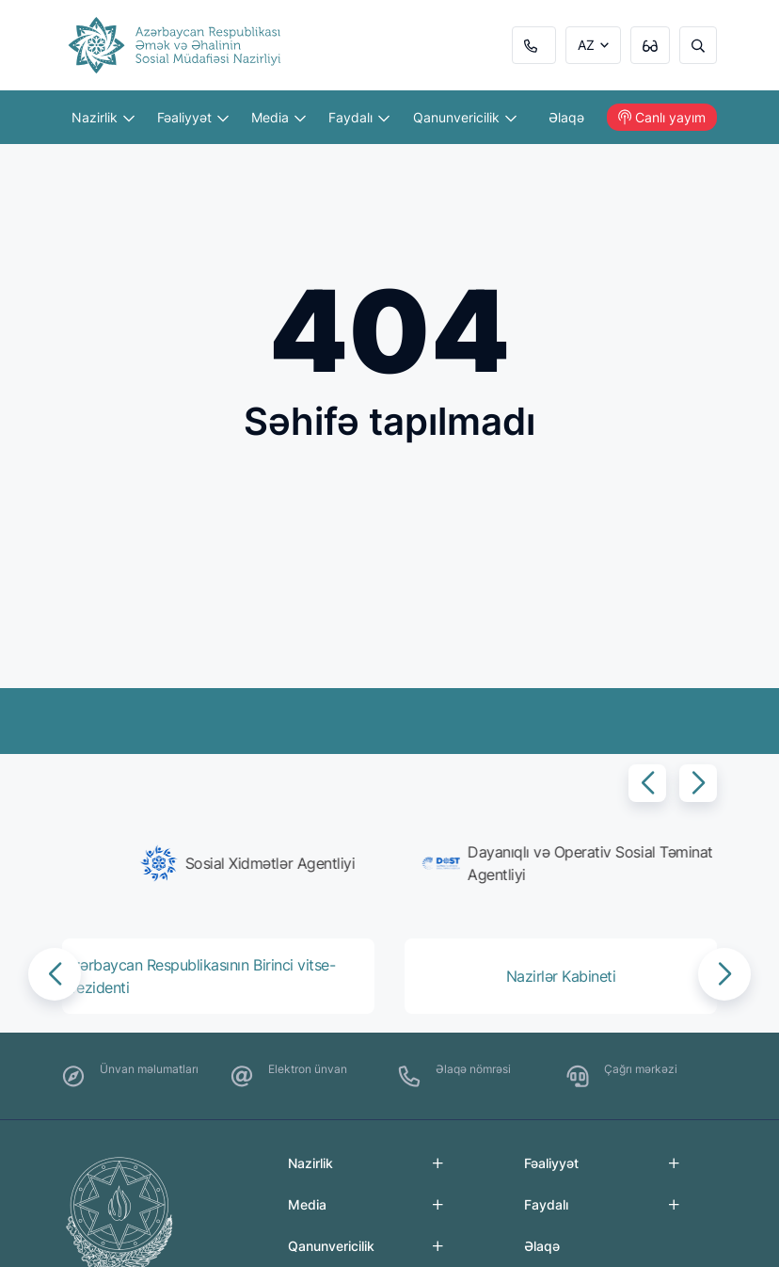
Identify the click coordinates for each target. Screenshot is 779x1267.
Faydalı (359, 117)
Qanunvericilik (465, 117)
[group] (222, 863)
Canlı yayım (662, 117)
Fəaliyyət (193, 117)
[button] (647, 783)
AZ (586, 45)
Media (278, 117)
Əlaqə (566, 117)
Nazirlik (103, 117)
